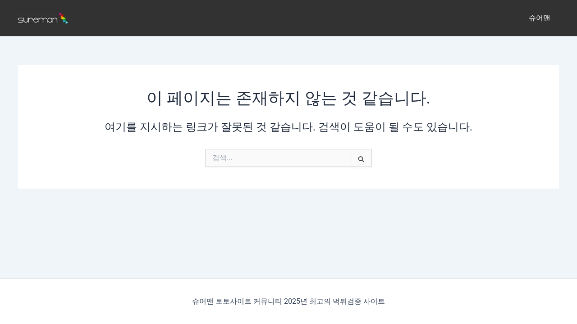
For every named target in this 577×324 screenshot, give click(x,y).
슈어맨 (541, 18)
